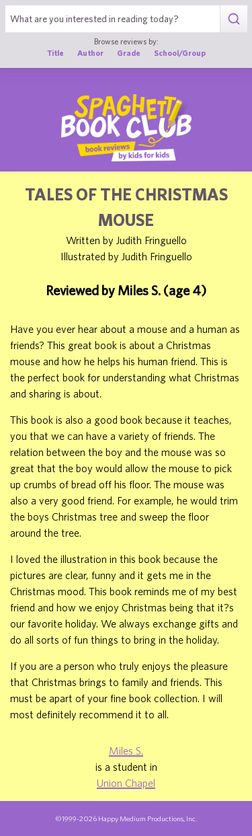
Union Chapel (126, 783)
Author (90, 52)
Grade (128, 52)
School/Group (180, 52)
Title (55, 52)
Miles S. (126, 751)
